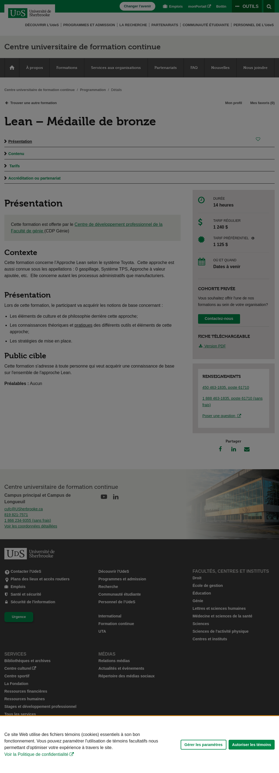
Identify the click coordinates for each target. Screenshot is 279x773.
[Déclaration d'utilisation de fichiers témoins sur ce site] (139, 744)
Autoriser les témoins (251, 744)
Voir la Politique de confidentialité (36, 754)
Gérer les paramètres (203, 744)
